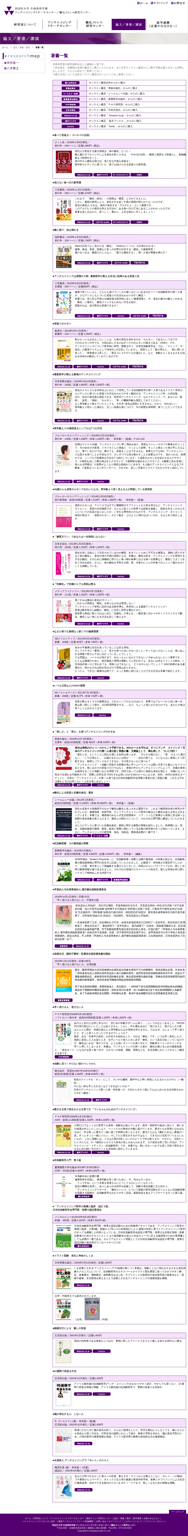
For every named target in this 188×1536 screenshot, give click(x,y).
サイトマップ (115, 1521)
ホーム (5, 47)
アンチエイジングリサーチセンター (67, 1518)
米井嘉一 (13, 62)
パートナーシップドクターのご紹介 (38, 1521)
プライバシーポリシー (155, 1521)
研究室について (41, 1518)
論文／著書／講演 (122, 1518)
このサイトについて (133, 1521)
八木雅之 (13, 68)
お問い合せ (101, 1521)
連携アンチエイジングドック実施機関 (75, 1521)
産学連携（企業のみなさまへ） (147, 1518)
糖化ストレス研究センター (98, 1518)
